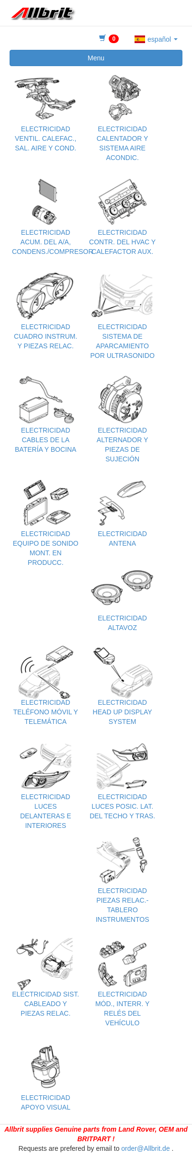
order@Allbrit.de (145, 1148)
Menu (96, 58)
